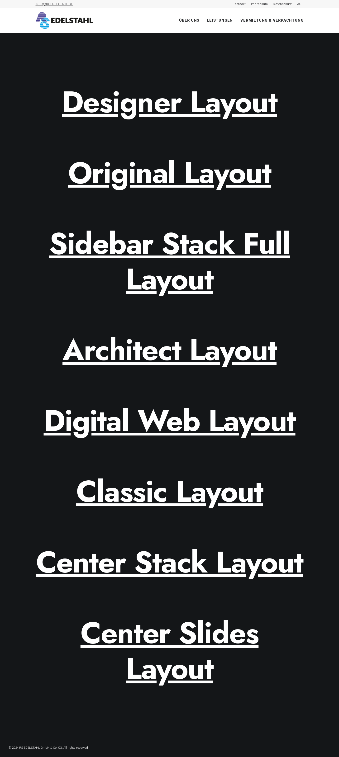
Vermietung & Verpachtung (271, 20)
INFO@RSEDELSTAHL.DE (54, 4)
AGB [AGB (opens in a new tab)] (300, 4)
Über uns (189, 20)
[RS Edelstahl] (64, 20)
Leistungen (220, 20)
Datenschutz (282, 4)
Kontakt (240, 4)
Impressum (259, 4)
